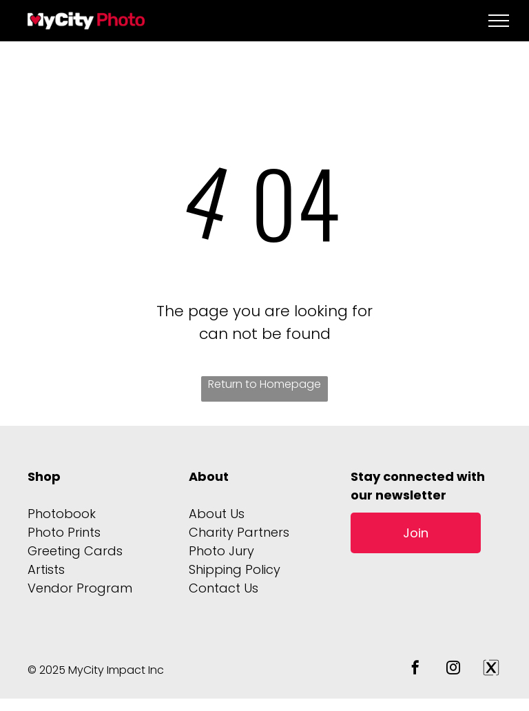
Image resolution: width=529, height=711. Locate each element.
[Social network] (491, 669)
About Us (217, 513)
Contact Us (223, 588)
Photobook (62, 513)
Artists (46, 569)
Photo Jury (221, 550)
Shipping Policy (234, 569)
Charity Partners (239, 532)
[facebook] (415, 669)
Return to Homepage (264, 384)
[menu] (499, 21)
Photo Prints (64, 532)
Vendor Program (80, 588)
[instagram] (453, 669)
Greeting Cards (75, 550)
